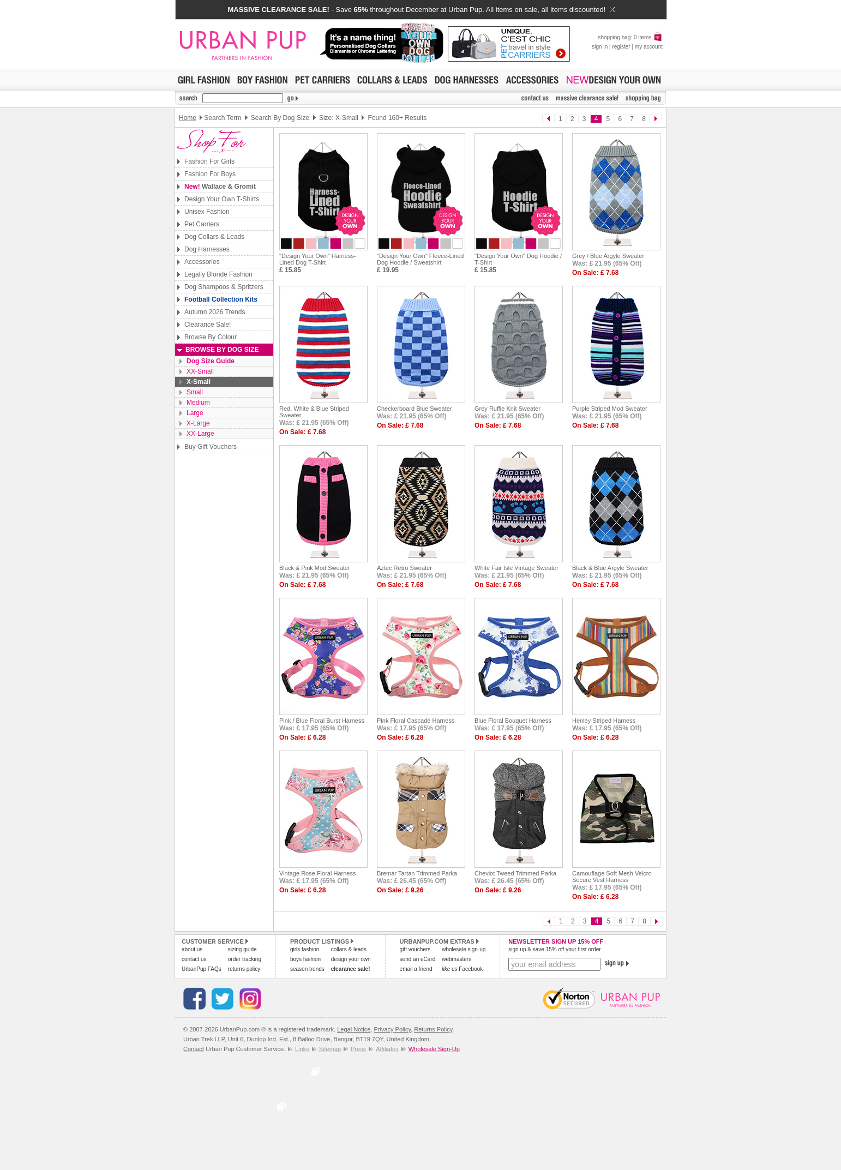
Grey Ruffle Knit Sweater (507, 408)
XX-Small (200, 371)
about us (192, 949)
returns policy (244, 969)
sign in (600, 47)
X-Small (199, 382)
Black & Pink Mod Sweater (314, 568)
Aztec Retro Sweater (404, 568)
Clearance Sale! (207, 324)
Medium (198, 402)
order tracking (244, 959)
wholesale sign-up (463, 949)
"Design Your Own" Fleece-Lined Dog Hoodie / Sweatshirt (420, 259)
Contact (193, 1049)
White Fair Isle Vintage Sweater (516, 568)
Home (187, 118)
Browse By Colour (210, 337)
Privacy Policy (392, 1029)
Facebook (462, 969)
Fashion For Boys (210, 174)
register (621, 47)
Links (302, 1049)
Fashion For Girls (209, 161)
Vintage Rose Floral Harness (317, 873)
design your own (351, 959)
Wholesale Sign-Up (434, 1049)
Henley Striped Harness (603, 720)
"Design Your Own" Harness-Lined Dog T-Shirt (317, 259)
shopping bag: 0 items (630, 37)
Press (358, 1049)
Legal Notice (353, 1029)
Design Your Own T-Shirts (221, 199)
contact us (194, 959)
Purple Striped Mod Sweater (609, 408)
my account (649, 47)
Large (195, 413)
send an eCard (418, 959)
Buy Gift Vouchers (210, 447)
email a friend (416, 969)
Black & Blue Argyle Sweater (610, 568)
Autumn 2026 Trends (214, 312)
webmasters (456, 959)
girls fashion (304, 949)
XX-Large (200, 433)
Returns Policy (433, 1029)
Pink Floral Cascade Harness (415, 720)
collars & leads (349, 949)
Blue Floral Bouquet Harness (512, 720)
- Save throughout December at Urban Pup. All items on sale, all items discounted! (420, 9)
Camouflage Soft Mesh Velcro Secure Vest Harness (612, 876)
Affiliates (387, 1049)
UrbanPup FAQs (201, 969)
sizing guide (242, 949)
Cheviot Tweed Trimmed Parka (515, 873)
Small (195, 392)
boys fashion (305, 959)
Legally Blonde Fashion (218, 274)
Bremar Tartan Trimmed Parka (417, 873)
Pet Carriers (201, 224)
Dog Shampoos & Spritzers (223, 287)
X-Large (198, 423)
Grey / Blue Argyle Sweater (608, 256)
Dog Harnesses (207, 249)
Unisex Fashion (207, 211)
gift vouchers (415, 949)
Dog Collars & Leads (214, 237)
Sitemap (330, 1049)
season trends (307, 969)
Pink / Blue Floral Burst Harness (321, 720)
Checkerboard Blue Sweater (414, 408)
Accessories (202, 262)
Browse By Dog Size (222, 349)
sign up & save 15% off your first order (554, 949)
